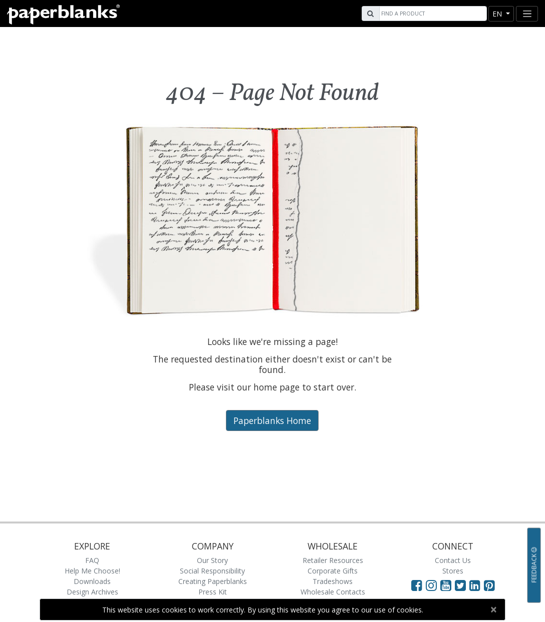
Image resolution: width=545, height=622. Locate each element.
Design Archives (92, 591)
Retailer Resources (333, 560)
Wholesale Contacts (333, 591)
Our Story (212, 560)
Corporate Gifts (333, 571)
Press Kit (212, 591)
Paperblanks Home (272, 420)
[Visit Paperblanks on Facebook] (416, 585)
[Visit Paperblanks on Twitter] (462, 585)
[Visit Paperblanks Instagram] (431, 585)
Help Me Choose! (92, 571)
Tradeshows (333, 581)
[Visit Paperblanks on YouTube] (447, 585)
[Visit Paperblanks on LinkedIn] (476, 585)
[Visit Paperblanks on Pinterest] (489, 585)
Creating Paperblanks (212, 581)
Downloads (92, 581)
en (498, 13)
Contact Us (453, 560)
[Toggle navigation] (527, 14)
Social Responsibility (212, 571)
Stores (452, 571)
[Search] (432, 13)
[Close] (493, 609)
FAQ (92, 560)
